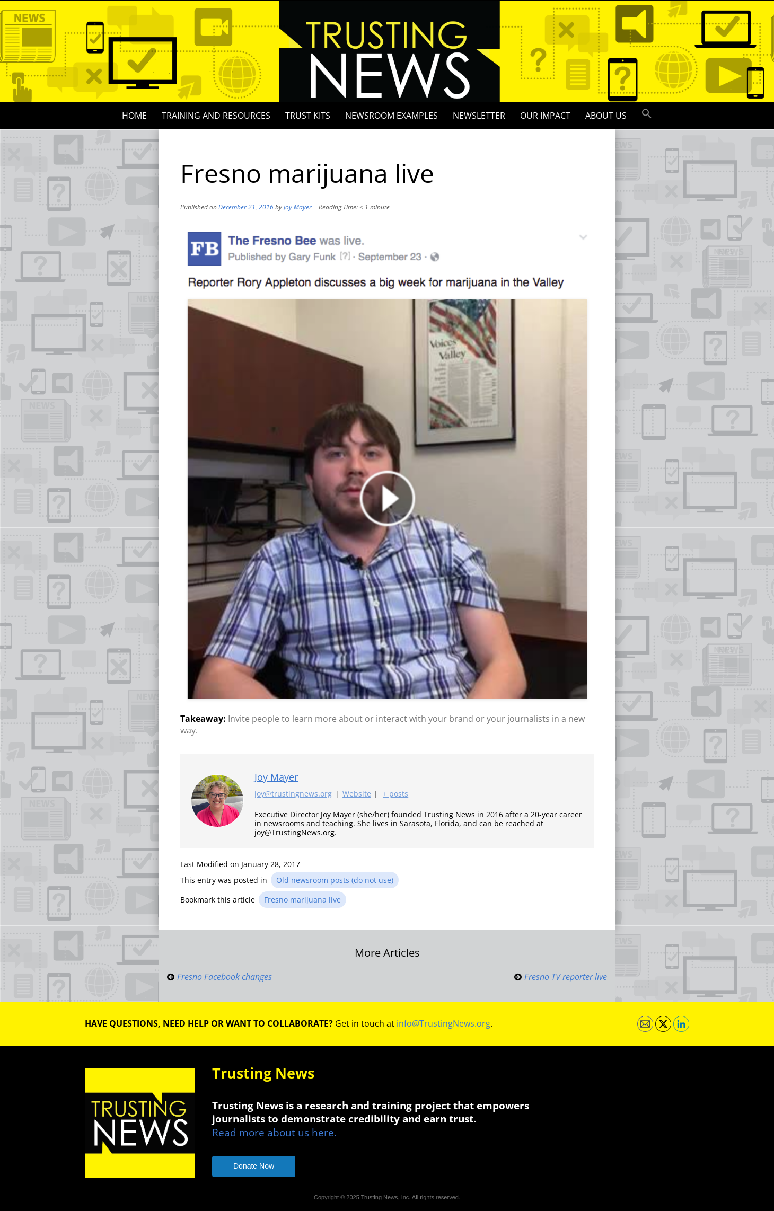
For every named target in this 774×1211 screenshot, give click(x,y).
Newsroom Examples (391, 115)
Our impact (545, 115)
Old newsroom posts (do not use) (334, 880)
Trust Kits (307, 115)
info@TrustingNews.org (443, 1023)
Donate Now (253, 1166)
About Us (606, 115)
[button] (646, 114)
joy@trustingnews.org (293, 794)
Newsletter (479, 115)
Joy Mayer (298, 206)
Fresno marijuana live (302, 900)
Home (134, 115)
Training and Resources (216, 115)
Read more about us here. (274, 1132)
